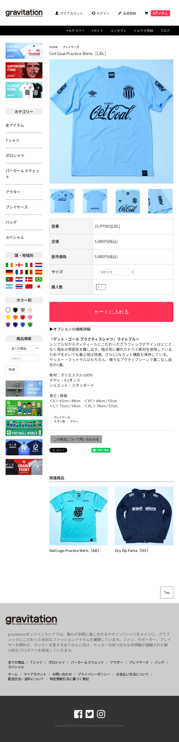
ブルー (74, 421)
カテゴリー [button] (75, 30)
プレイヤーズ (70, 47)
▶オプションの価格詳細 (69, 328)
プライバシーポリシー (94, 674)
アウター (116, 662)
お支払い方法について (132, 674)
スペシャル (16, 667)
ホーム (13, 674)
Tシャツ (36, 662)
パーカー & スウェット (87, 662)
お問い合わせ (62, 674)
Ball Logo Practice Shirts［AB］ (75, 550)
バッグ (159, 662)
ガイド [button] (97, 30)
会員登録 (126, 13)
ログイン (100, 13)
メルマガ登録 (143, 30)
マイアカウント (69, 13)
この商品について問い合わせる (76, 439)
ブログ (165, 30)
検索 (12, 369)
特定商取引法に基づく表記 (69, 679)
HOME (53, 47)
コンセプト (118, 30)
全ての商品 (16, 662)
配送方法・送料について (26, 679)
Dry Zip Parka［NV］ (132, 550)
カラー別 (59, 421)
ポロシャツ (56, 662)
